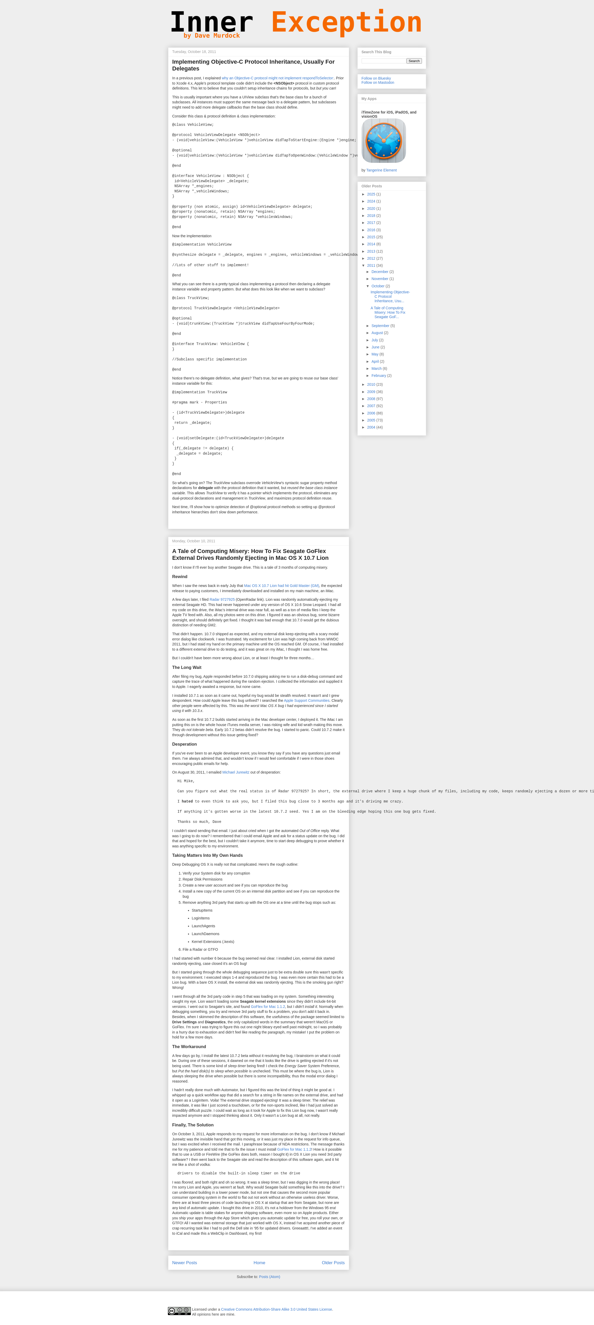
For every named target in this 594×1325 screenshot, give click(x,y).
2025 (371, 194)
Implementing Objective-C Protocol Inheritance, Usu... (390, 296)
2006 (371, 413)
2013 (371, 251)
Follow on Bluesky (376, 78)
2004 (371, 427)
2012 (371, 258)
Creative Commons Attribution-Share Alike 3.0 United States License (276, 1309)
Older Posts (333, 1262)
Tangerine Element (381, 170)
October (379, 286)
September (381, 326)
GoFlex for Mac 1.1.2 (268, 1007)
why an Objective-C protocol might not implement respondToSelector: (278, 78)
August (378, 333)
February (379, 375)
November (380, 279)
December (380, 272)
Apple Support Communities (307, 700)
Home (259, 1262)
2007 (371, 406)
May (375, 354)
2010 (371, 384)
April (376, 361)
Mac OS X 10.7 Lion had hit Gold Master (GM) (281, 586)
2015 (371, 237)
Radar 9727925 (222, 599)
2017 (371, 223)
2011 (371, 265)
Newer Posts (184, 1262)
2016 (371, 230)
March (377, 368)
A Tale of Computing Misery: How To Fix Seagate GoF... (387, 312)
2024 (371, 201)
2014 (371, 244)
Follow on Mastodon (378, 82)
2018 (371, 215)
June (376, 347)
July (375, 340)
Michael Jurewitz (235, 772)
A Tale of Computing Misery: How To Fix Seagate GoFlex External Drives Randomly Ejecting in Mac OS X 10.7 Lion (250, 554)
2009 (371, 392)
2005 (371, 420)
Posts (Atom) (269, 1277)
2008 (371, 399)
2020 (371, 208)
